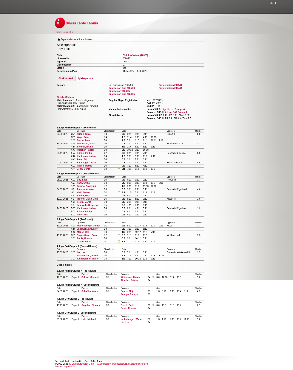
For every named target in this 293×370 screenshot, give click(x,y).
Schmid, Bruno (85, 146)
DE (271, 3)
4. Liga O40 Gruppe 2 (176, 112)
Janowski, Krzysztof (87, 205)
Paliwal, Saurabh (90, 277)
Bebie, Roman (84, 238)
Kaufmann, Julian (86, 156)
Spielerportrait (85, 78)
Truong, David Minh (87, 199)
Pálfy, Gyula (83, 183)
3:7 (198, 143)
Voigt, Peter (83, 137)
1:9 (198, 199)
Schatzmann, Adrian (87, 255)
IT (282, 3)
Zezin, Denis (83, 169)
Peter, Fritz (82, 159)
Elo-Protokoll (66, 78)
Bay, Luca (82, 179)
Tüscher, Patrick (85, 150)
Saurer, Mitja (83, 195)
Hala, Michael (88, 319)
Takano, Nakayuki (86, 186)
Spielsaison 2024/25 (119, 91)
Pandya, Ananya (85, 189)
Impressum (69, 366)
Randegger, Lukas (86, 162)
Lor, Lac (81, 252)
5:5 (198, 134)
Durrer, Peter (84, 140)
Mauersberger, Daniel (88, 225)
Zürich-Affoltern (65, 97)
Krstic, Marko (84, 202)
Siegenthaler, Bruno (87, 235)
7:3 (198, 235)
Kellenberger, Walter (88, 258)
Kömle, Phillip (84, 153)
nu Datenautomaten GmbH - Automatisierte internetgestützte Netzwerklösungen (108, 364)
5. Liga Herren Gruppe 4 (172, 109)
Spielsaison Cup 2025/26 (122, 88)
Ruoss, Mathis (84, 165)
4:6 (198, 162)
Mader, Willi (83, 232)
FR (276, 3)
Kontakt (59, 366)
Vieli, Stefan (83, 192)
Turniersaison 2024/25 (170, 88)
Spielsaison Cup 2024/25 (122, 94)
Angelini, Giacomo (91, 305)
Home (58, 32)
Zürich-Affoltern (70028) (135, 55)
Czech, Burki (84, 241)
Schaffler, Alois (89, 291)
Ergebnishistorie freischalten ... (77, 39)
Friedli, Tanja (84, 134)
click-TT (67, 32)
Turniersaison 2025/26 (170, 85)
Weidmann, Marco (86, 143)
